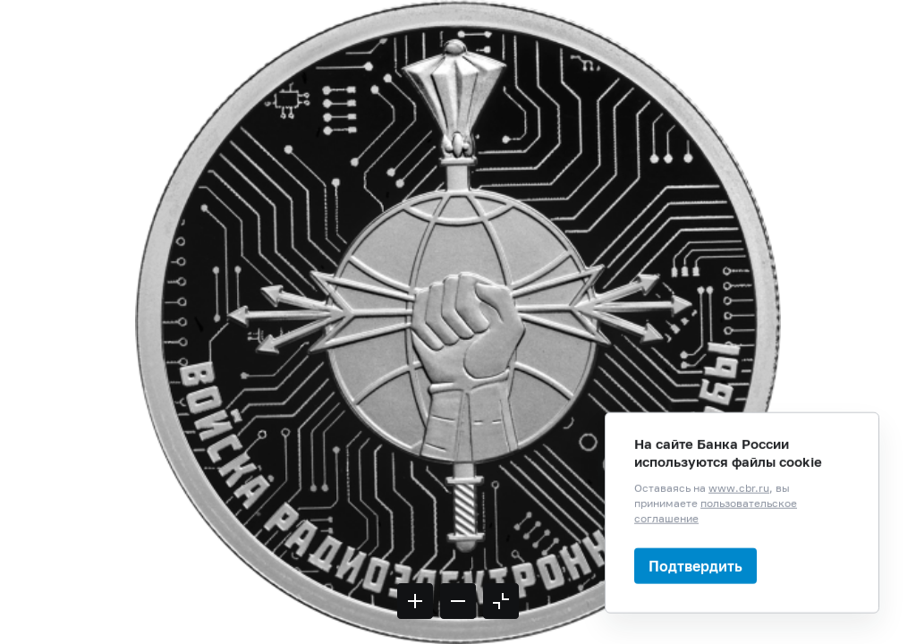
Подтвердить (695, 620)
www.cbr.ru (738, 542)
